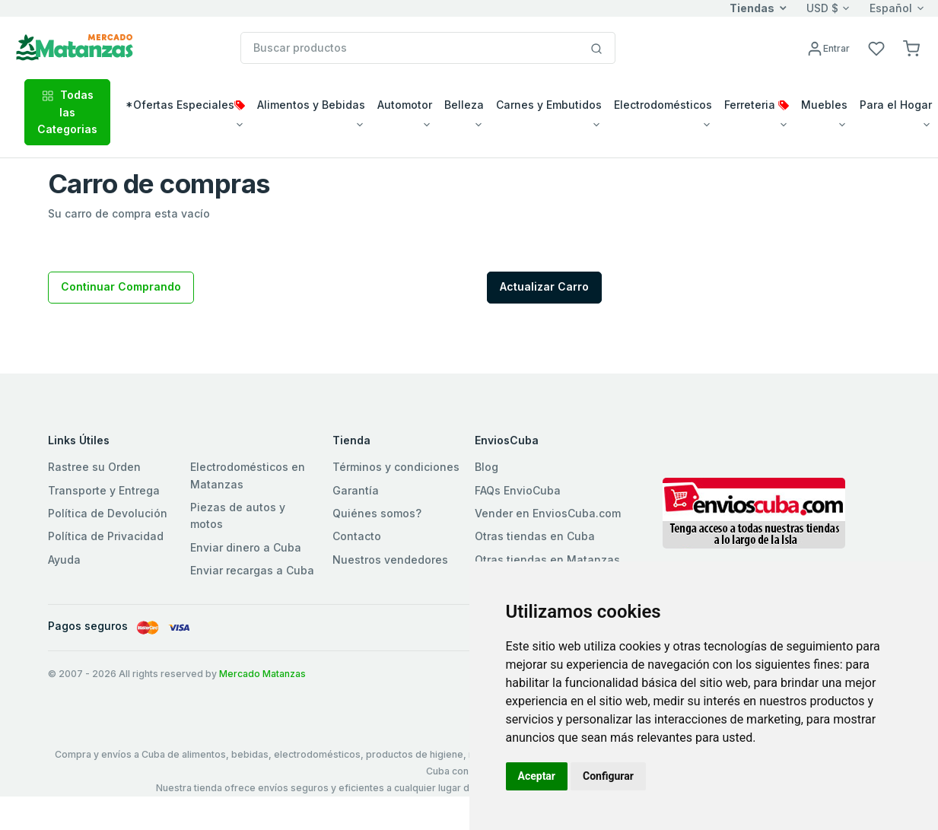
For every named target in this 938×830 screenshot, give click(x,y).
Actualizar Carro (544, 286)
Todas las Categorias (67, 111)
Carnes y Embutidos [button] (549, 104)
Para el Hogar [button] (896, 104)
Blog (486, 466)
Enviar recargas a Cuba (252, 570)
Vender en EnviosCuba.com (548, 513)
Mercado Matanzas (262, 673)
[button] (911, 47)
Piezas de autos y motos (237, 515)
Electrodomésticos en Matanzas (247, 475)
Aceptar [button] (537, 776)
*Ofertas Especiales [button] (185, 104)
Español (891, 8)
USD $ (822, 8)
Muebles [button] (824, 104)
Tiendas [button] (752, 8)
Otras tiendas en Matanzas (547, 559)
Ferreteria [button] (756, 104)
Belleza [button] (464, 104)
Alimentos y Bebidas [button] (311, 104)
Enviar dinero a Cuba (245, 547)
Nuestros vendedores (390, 559)
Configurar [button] (608, 776)
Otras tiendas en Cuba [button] (535, 535)
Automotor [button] (404, 104)
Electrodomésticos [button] (663, 104)
